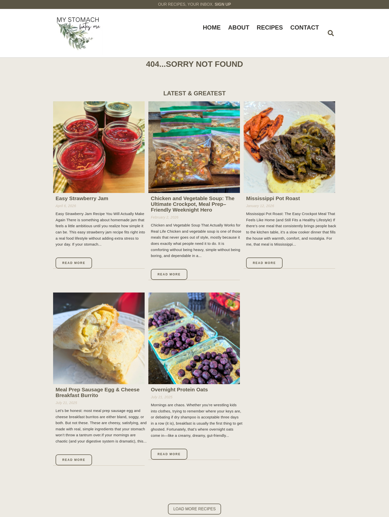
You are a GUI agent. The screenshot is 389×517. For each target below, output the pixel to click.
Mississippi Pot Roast (273, 198)
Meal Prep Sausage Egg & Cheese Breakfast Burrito (97, 392)
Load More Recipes (194, 509)
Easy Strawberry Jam (82, 198)
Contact (304, 27)
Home (212, 27)
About (238, 27)
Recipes (270, 27)
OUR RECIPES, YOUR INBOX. (194, 4)
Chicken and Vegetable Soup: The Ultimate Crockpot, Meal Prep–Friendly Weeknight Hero (192, 204)
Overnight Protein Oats (179, 389)
